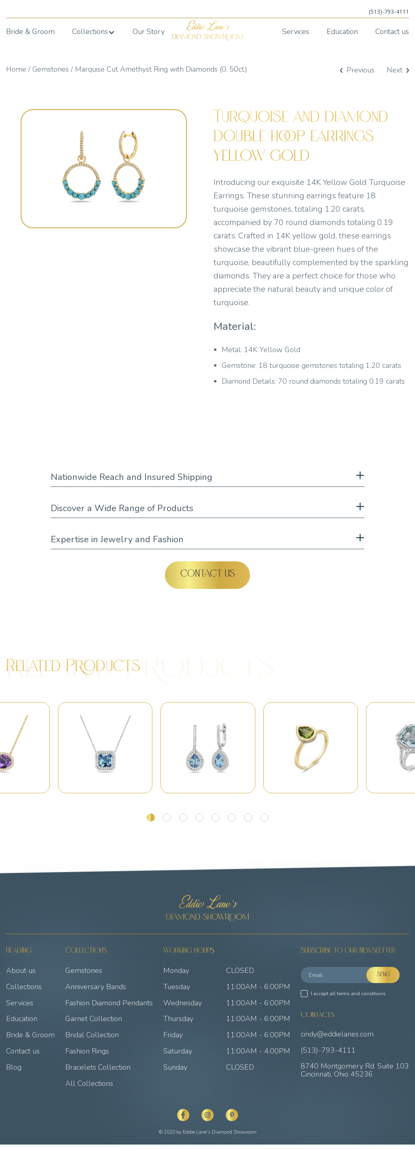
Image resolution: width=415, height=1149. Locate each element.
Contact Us (208, 575)
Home (16, 69)
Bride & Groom (30, 32)
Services (295, 32)
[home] (207, 30)
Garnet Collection (93, 1023)
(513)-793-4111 (389, 11)
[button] (93, 32)
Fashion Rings (87, 1056)
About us (21, 975)
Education (342, 32)
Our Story (149, 32)
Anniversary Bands (95, 992)
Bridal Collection (92, 1040)
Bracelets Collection (97, 1072)
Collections (24, 992)
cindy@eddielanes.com (337, 1039)
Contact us (392, 32)
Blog (13, 1072)
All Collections (89, 1088)
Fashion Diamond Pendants (109, 1007)
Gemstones (50, 69)
